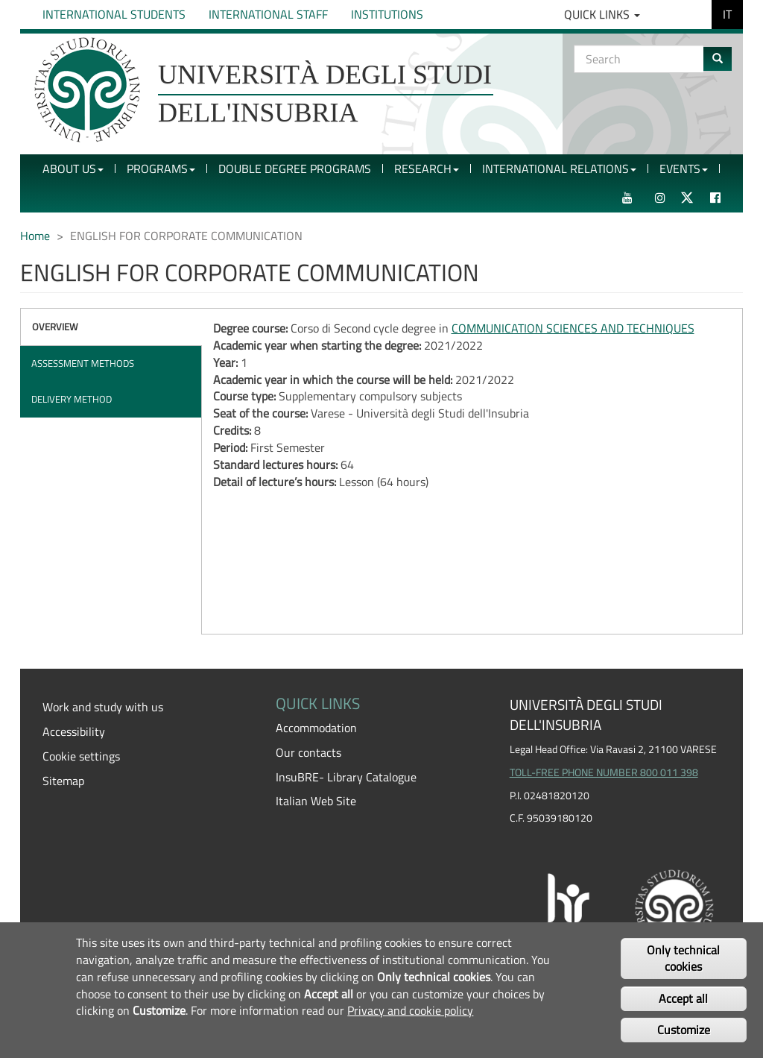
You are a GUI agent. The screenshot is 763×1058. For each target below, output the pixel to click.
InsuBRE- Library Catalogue (346, 777)
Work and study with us (102, 707)
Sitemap (63, 781)
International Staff (268, 14)
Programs (161, 168)
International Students (114, 14)
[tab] (111, 327)
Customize (683, 1030)
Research (426, 168)
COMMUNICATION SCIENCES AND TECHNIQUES (573, 328)
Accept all (683, 998)
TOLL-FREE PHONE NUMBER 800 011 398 (604, 772)
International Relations (559, 168)
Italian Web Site (316, 801)
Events (683, 168)
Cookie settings (81, 756)
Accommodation (316, 728)
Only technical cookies (683, 958)
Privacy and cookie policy (410, 1010)
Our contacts (308, 752)
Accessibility (73, 731)
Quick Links (602, 14)
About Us (73, 168)
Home (35, 236)
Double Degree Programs (294, 168)
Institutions (387, 14)
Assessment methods (82, 363)
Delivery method (71, 398)
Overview (55, 326)
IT (727, 14)
